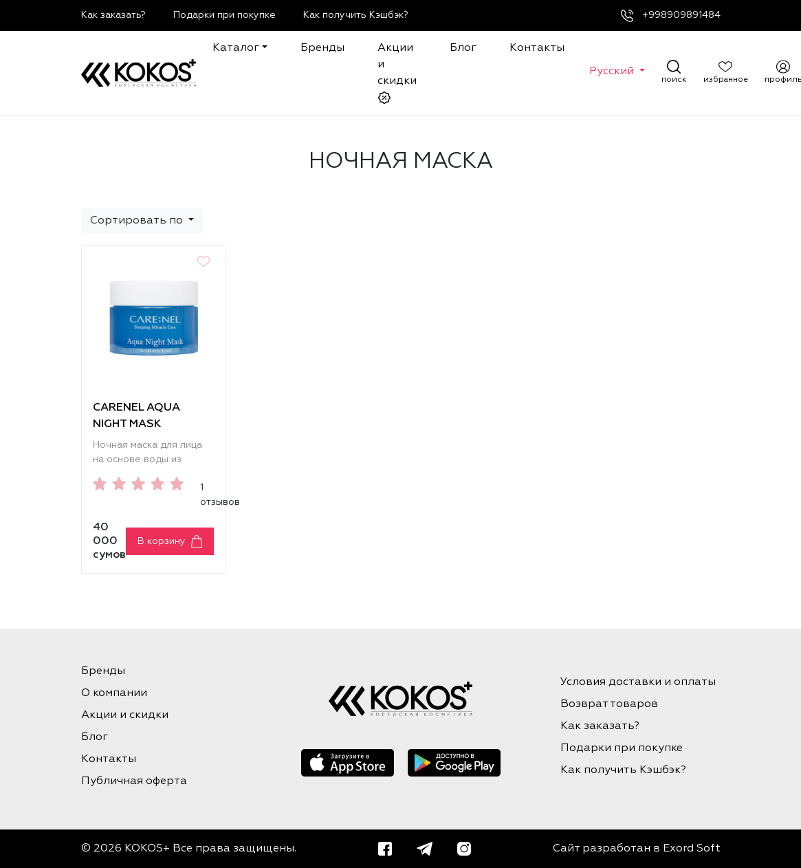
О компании (114, 693)
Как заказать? (113, 15)
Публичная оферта (134, 781)
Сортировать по (138, 220)
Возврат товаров (609, 704)
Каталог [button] (235, 48)
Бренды (322, 48)
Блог (463, 48)
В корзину (162, 541)
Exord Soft (692, 848)
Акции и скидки (397, 74)
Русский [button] (613, 71)
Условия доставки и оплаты (638, 682)
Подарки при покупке (224, 15)
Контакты (536, 48)
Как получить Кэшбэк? (355, 15)
